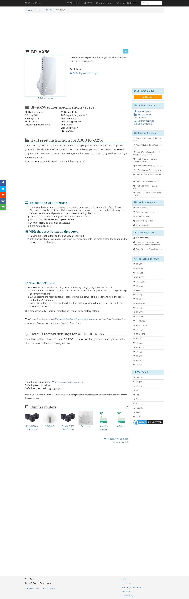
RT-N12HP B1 (139, 334)
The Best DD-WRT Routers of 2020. (146, 187)
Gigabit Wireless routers (144, 212)
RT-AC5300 (139, 282)
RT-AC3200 (139, 303)
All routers (73, 3)
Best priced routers (142, 208)
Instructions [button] (104, 3)
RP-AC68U (138, 290)
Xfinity (137, 412)
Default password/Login (84, 73)
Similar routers (143, 124)
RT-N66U (138, 356)
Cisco (136, 399)
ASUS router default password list (67, 382)
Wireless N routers (142, 216)
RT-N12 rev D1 (140, 325)
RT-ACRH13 (139, 264)
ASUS (49, 10)
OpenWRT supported (143, 221)
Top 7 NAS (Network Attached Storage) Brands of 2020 (146, 153)
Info (39, 10)
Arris (136, 404)
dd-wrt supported (141, 225)
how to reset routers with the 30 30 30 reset (74, 319)
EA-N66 (137, 338)
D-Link (137, 417)
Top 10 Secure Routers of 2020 (146, 181)
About (124, 579)
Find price (148, 97)
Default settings (144, 121)
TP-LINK (138, 377)
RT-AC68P (138, 277)
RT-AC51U (138, 308)
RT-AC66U (138, 347)
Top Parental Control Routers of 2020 (147, 175)
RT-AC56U (138, 330)
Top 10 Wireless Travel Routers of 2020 (148, 146)
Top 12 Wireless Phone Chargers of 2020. (147, 250)
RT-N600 (138, 273)
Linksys (137, 386)
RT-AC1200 (139, 299)
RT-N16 (137, 365)
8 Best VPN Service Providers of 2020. (147, 139)
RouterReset (33, 3)
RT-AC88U (138, 268)
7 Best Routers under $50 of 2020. (148, 166)
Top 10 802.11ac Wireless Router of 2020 (147, 194)
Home (30, 10)
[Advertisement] (76, 32)
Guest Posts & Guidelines (132, 587)
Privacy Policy (127, 596)
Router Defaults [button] (127, 3)
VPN (88, 3)
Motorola (138, 408)
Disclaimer (126, 592)
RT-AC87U (138, 312)
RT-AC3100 (139, 295)
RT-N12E (138, 343)
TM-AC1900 (139, 321)
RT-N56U (138, 360)
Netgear (137, 382)
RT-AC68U (138, 317)
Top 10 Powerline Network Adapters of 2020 (145, 160)
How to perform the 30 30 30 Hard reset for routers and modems (147, 243)
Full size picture (45, 98)
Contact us (126, 583)
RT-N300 (138, 286)
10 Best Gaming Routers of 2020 (147, 170)
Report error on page (115, 440)
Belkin (137, 395)
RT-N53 (137, 352)
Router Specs (142, 111)
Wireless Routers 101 (142, 238)
